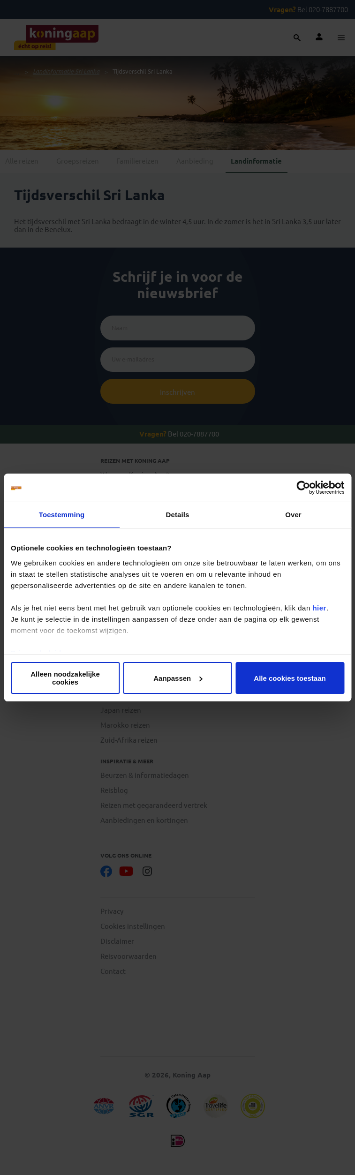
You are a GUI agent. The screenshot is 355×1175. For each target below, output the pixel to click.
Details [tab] (177, 515)
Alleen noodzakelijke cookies (65, 678)
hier (319, 608)
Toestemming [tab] (62, 515)
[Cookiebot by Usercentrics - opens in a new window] (303, 488)
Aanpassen (177, 678)
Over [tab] (293, 515)
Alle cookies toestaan (289, 678)
